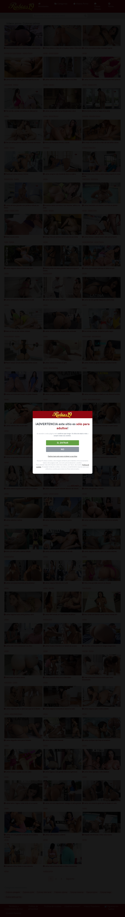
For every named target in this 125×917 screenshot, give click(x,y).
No (62, 449)
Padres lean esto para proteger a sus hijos (62, 456)
